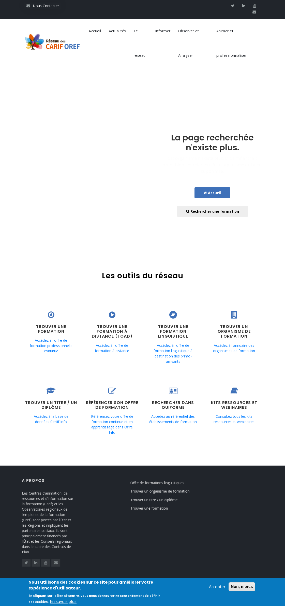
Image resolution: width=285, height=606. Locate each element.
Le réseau (140, 43)
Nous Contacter (42, 5)
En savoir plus (63, 602)
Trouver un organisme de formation (166, 491)
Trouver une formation (155, 508)
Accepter (217, 587)
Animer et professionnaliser (231, 43)
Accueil (95, 30)
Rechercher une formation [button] (212, 211)
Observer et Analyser (188, 43)
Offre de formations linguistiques (163, 482)
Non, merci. (242, 587)
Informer (163, 30)
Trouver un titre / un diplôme (160, 499)
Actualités (117, 30)
